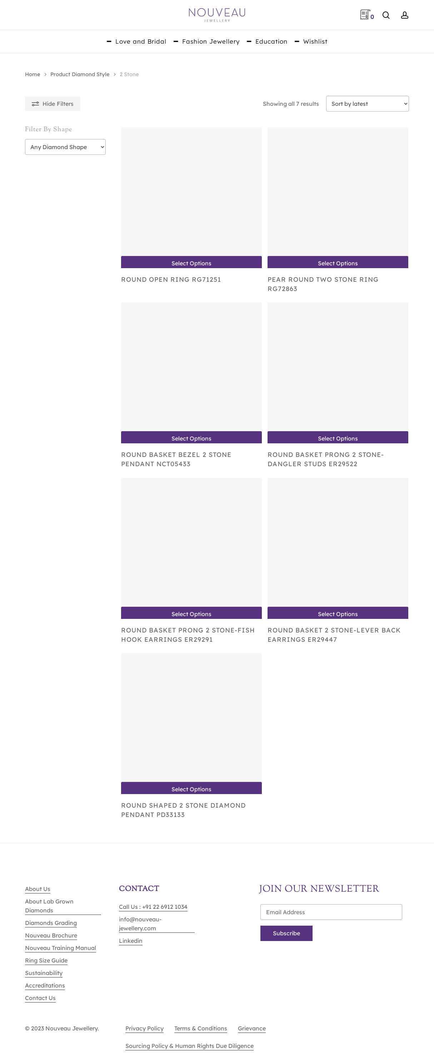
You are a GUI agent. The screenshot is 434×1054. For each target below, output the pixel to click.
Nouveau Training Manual (60, 947)
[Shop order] (367, 104)
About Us (37, 888)
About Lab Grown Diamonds (49, 906)
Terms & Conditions (200, 1028)
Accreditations (45, 985)
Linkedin (131, 940)
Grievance (252, 1028)
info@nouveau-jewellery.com (140, 924)
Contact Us (40, 997)
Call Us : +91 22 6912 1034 (153, 906)
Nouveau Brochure (51, 935)
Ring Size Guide (46, 960)
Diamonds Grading (51, 922)
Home (32, 74)
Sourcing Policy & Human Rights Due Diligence (189, 1045)
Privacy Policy (144, 1028)
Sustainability (44, 972)
